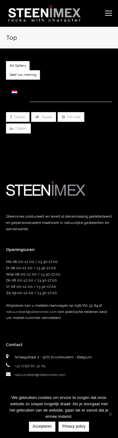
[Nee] (110, 414)
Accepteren (42, 426)
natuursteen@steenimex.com (31, 312)
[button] (18, 117)
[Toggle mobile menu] (108, 13)
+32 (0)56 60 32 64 (29, 366)
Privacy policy (73, 426)
